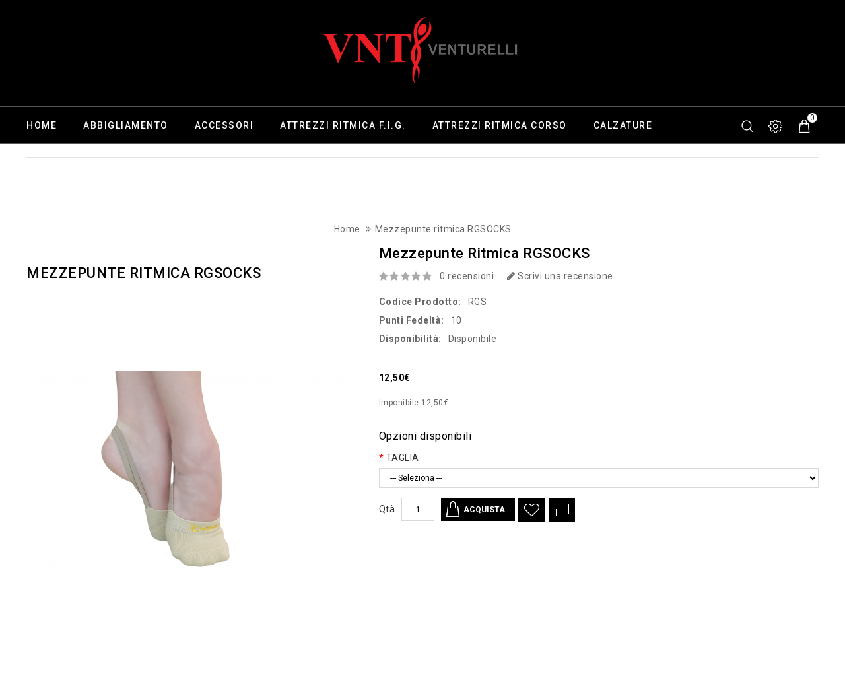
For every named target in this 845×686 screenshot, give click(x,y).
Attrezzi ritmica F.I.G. (343, 125)
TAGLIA (402, 457)
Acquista (486, 509)
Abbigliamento (125, 125)
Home (41, 125)
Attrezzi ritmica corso (499, 125)
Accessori (224, 125)
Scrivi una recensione (560, 276)
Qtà (387, 509)
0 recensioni (467, 276)
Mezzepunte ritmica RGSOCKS (443, 229)
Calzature (623, 125)
